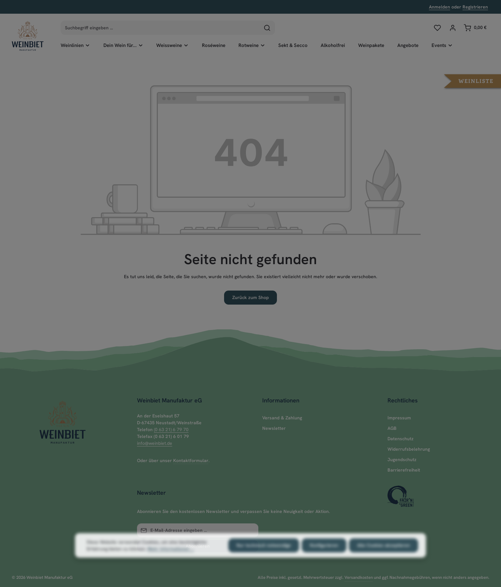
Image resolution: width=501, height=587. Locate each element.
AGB (392, 428)
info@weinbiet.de (154, 443)
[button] (472, 80)
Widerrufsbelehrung (408, 449)
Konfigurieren (324, 559)
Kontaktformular (190, 460)
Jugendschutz (402, 459)
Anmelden (439, 7)
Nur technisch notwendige (263, 559)
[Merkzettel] (437, 28)
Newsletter (274, 428)
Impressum (399, 418)
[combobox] (160, 28)
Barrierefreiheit (403, 470)
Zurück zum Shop (250, 297)
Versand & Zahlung (282, 418)
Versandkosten (358, 577)
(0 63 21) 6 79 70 (171, 429)
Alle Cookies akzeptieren (383, 559)
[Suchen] (267, 28)
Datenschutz (400, 439)
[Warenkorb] (475, 28)
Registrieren (475, 7)
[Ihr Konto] (453, 28)
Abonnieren (198, 546)
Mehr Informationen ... (170, 562)
